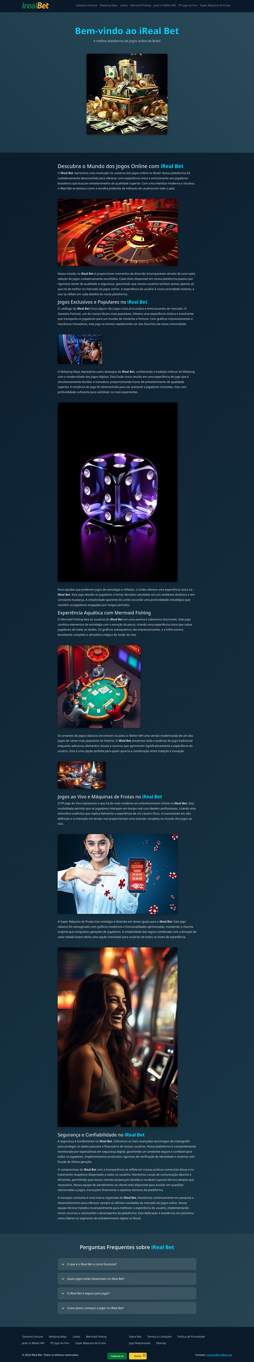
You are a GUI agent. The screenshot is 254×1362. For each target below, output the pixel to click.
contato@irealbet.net (219, 1355)
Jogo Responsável (139, 1343)
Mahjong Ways (109, 5)
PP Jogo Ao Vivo (188, 5)
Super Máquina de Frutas (215, 5)
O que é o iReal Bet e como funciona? (89, 1264)
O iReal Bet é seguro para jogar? (86, 1293)
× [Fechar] (144, 1355)
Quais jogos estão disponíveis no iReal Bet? (93, 1279)
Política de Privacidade (191, 1336)
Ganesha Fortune (86, 5)
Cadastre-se (117, 1356)
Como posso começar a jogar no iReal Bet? (93, 1308)
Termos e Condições (159, 1336)
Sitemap (161, 1343)
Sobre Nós (135, 1336)
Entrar (137, 1356)
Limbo (124, 5)
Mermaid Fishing (140, 5)
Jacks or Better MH (164, 5)
